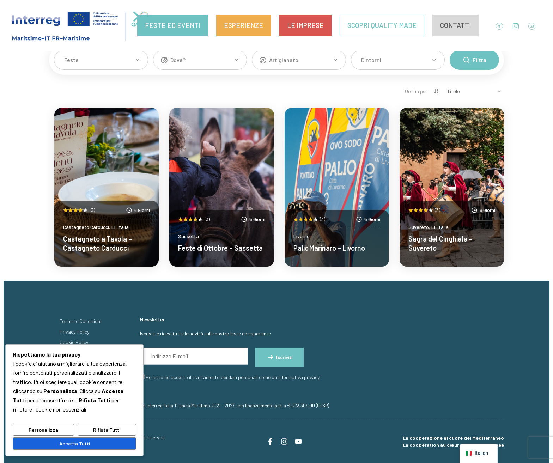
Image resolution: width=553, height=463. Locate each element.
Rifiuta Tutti (106, 430)
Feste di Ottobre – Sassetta (220, 248)
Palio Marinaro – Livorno (329, 248)
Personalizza (43, 430)
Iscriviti (279, 357)
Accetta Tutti (74, 443)
